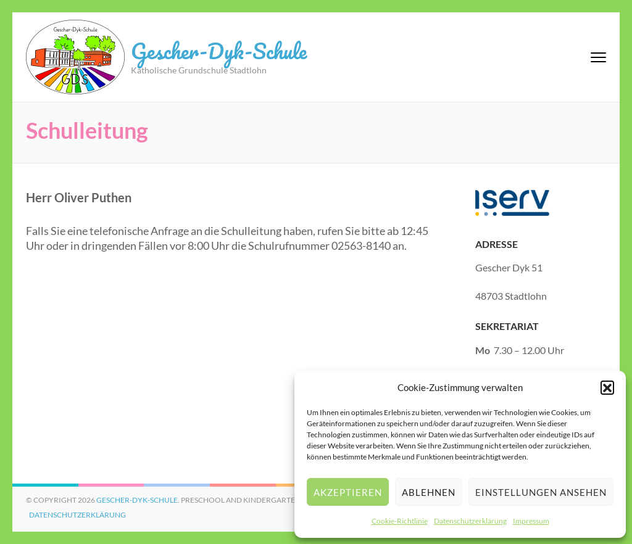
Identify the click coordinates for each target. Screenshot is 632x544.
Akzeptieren (348, 492)
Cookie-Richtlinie (400, 520)
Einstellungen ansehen (541, 492)
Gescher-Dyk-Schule (219, 50)
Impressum (531, 520)
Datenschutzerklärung (470, 520)
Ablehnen (428, 492)
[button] (607, 387)
